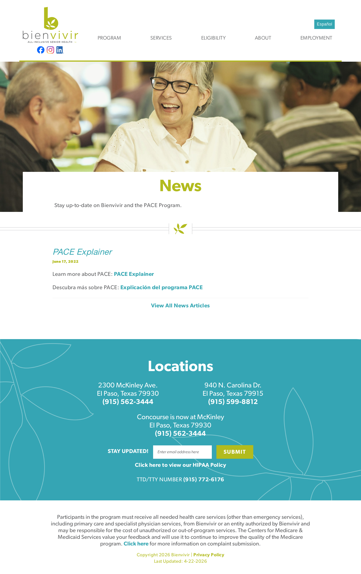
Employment (316, 38)
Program (109, 38)
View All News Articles (180, 306)
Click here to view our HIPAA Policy (180, 465)
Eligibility (213, 38)
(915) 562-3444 (127, 402)
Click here (136, 544)
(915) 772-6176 (203, 480)
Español (324, 24)
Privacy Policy (208, 555)
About (263, 38)
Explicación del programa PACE (161, 288)
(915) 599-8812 (233, 402)
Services (161, 38)
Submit (235, 452)
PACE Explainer (81, 253)
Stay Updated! (128, 451)
